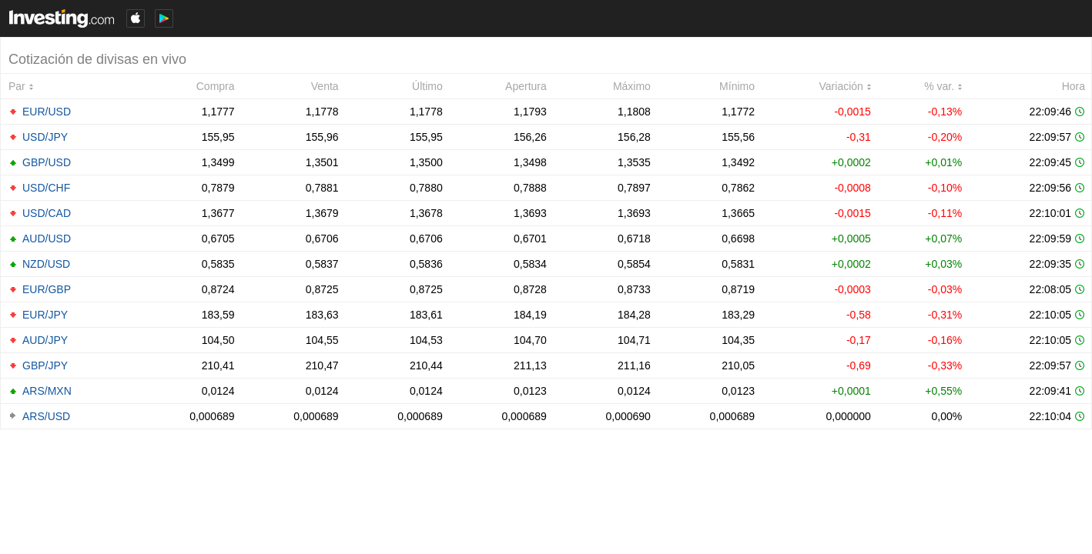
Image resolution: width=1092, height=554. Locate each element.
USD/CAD (46, 213)
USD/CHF (46, 188)
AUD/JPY (45, 340)
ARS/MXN (47, 391)
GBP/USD (46, 162)
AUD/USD (46, 238)
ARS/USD (46, 416)
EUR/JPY (45, 315)
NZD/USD (46, 264)
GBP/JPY (45, 365)
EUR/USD (46, 111)
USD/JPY (45, 137)
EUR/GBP (46, 289)
